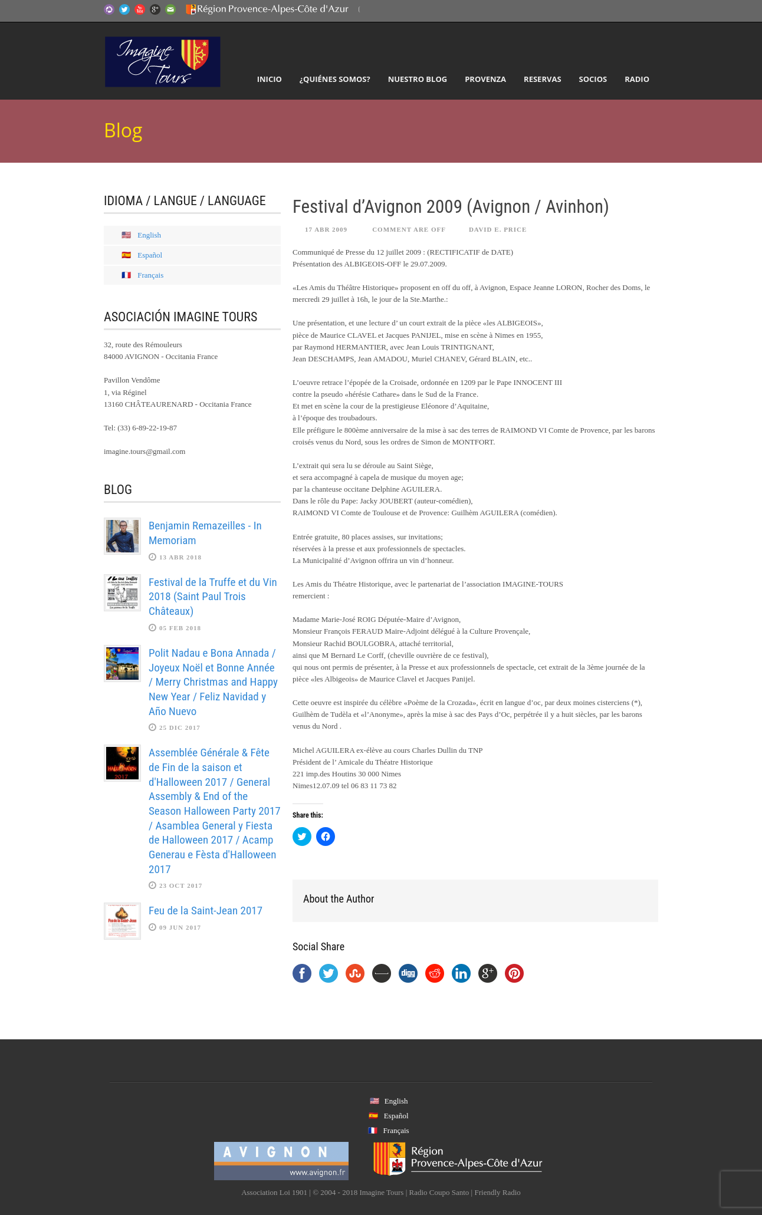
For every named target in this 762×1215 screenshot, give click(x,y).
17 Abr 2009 (326, 229)
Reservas (542, 79)
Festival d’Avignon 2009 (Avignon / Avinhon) (451, 207)
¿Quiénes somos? (335, 79)
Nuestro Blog (418, 79)
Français (150, 275)
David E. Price (498, 229)
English (149, 235)
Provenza (485, 79)
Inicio (269, 79)
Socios (593, 79)
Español (149, 255)
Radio (637, 79)
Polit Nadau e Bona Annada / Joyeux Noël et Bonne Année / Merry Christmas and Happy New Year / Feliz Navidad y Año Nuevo (213, 682)
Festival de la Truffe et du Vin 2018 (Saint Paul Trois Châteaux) (213, 596)
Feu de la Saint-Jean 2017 (205, 910)
